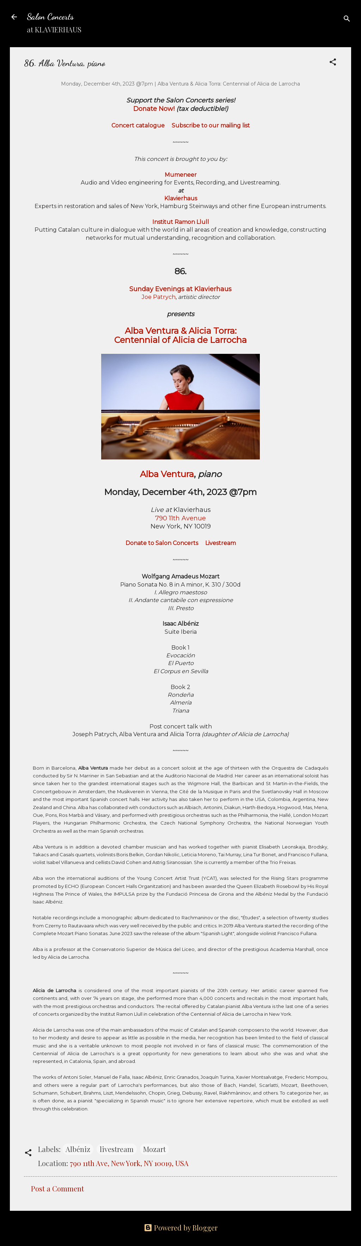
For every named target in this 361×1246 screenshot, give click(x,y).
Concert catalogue (138, 125)
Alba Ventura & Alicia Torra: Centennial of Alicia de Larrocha (180, 335)
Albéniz (78, 1149)
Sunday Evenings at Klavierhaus (180, 289)
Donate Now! (154, 109)
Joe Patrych (159, 297)
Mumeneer (181, 174)
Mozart (154, 1149)
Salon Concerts (50, 17)
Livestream (220, 543)
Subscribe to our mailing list (211, 125)
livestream (117, 1149)
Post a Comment (57, 1188)
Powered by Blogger (181, 1227)
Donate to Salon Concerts (162, 543)
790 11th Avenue (180, 518)
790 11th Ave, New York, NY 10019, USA (129, 1163)
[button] (333, 63)
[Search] (347, 19)
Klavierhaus (180, 198)
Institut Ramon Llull (180, 222)
